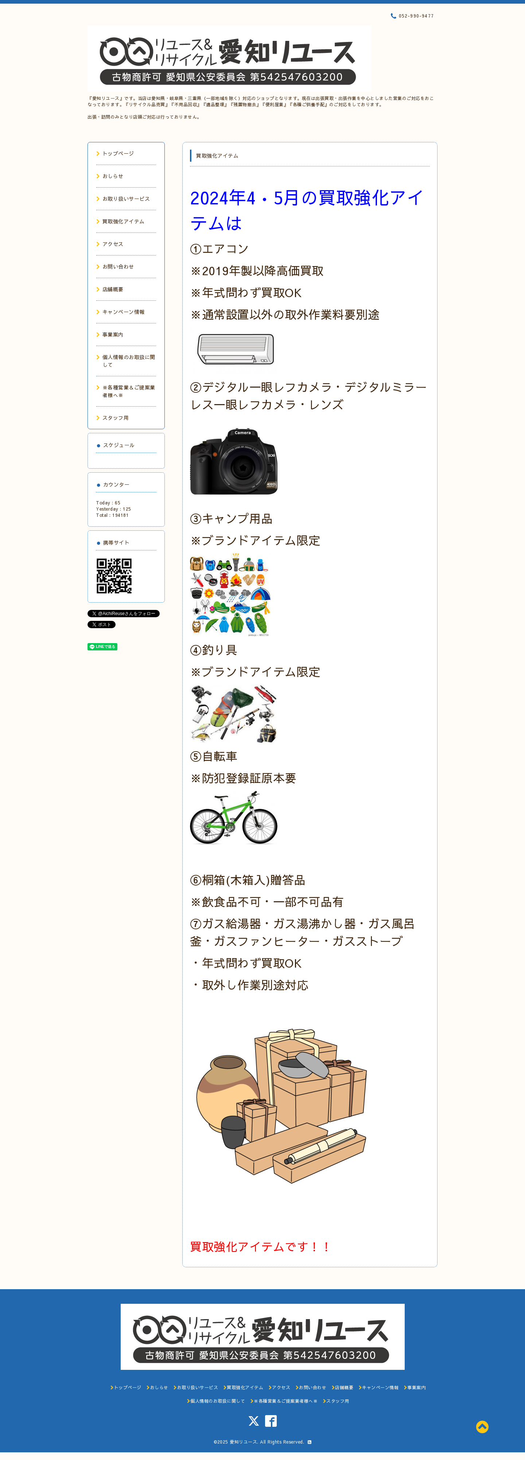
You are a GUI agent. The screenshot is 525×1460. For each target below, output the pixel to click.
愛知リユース (243, 1442)
